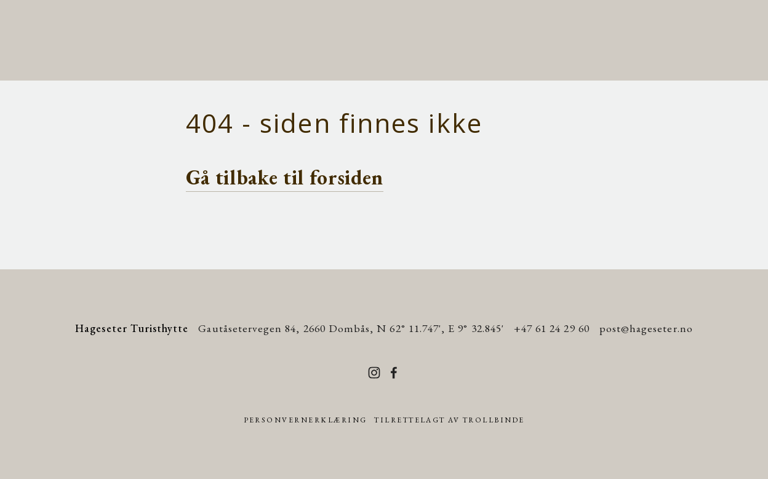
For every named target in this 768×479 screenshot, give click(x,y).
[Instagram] (374, 372)
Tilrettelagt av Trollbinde (449, 420)
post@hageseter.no (646, 328)
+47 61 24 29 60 (552, 328)
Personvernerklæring (305, 420)
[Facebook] (394, 372)
